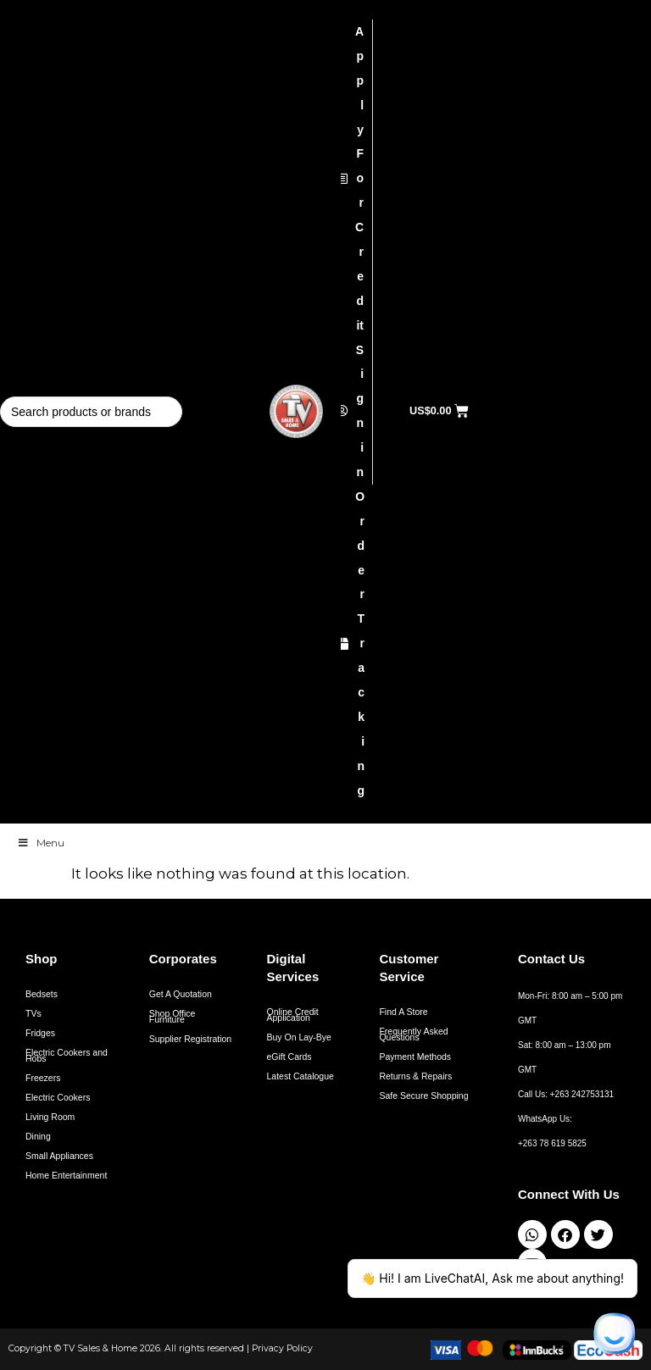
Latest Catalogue (300, 1076)
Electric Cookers (57, 1097)
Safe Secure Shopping (423, 1095)
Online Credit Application (293, 1015)
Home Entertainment (66, 1175)
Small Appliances (59, 1156)
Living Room (50, 1117)
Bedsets (41, 994)
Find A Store (403, 1012)
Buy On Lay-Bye (299, 1037)
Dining (38, 1136)
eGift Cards (289, 1056)
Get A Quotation (180, 994)
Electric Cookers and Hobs (66, 1055)
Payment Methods (415, 1056)
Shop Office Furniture (172, 1016)
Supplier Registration (190, 1039)
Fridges (40, 1033)
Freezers (42, 1078)
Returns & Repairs (415, 1076)
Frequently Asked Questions (413, 1034)
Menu (40, 842)
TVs (33, 1013)
